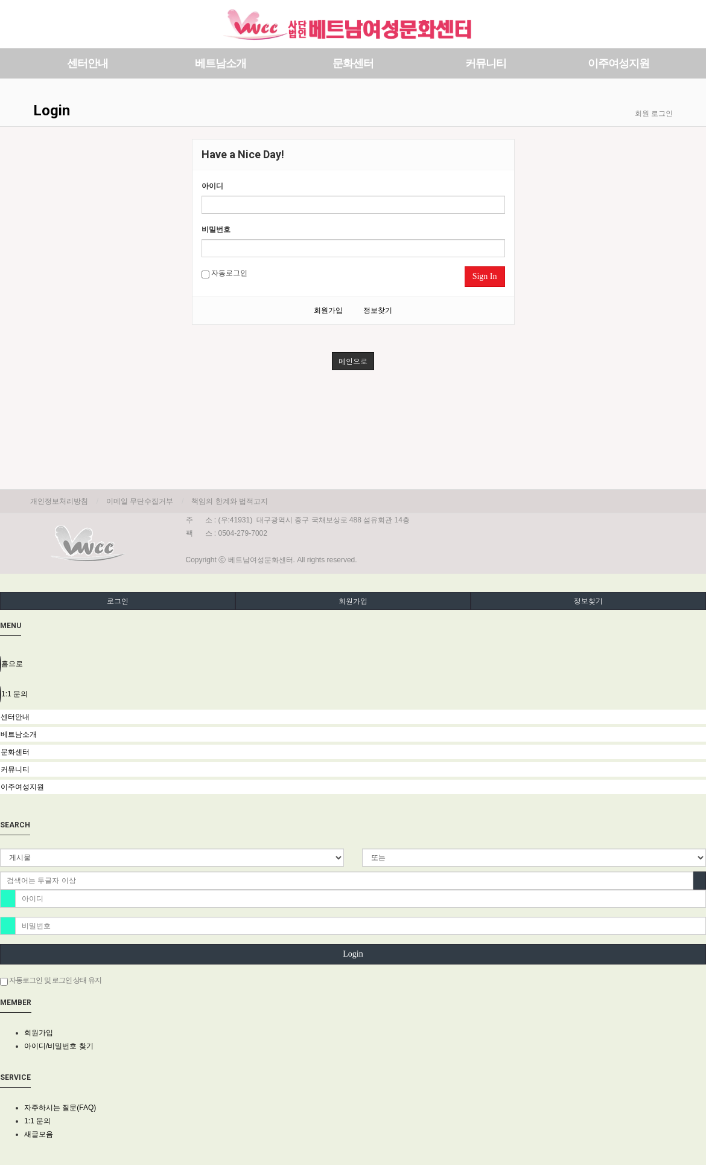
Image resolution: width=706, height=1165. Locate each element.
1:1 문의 (37, 1121)
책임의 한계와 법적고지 (229, 501)
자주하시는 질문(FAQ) (60, 1107)
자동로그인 (224, 273)
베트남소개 (220, 63)
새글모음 (38, 1134)
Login (353, 953)
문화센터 (353, 63)
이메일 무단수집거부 (139, 501)
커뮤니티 (485, 63)
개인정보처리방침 (59, 501)
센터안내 (87, 63)
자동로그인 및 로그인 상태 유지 (50, 981)
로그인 (118, 600)
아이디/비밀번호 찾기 (59, 1046)
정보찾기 (377, 310)
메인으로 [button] (353, 361)
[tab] (353, 717)
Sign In (484, 276)
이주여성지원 (618, 63)
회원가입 (328, 310)
